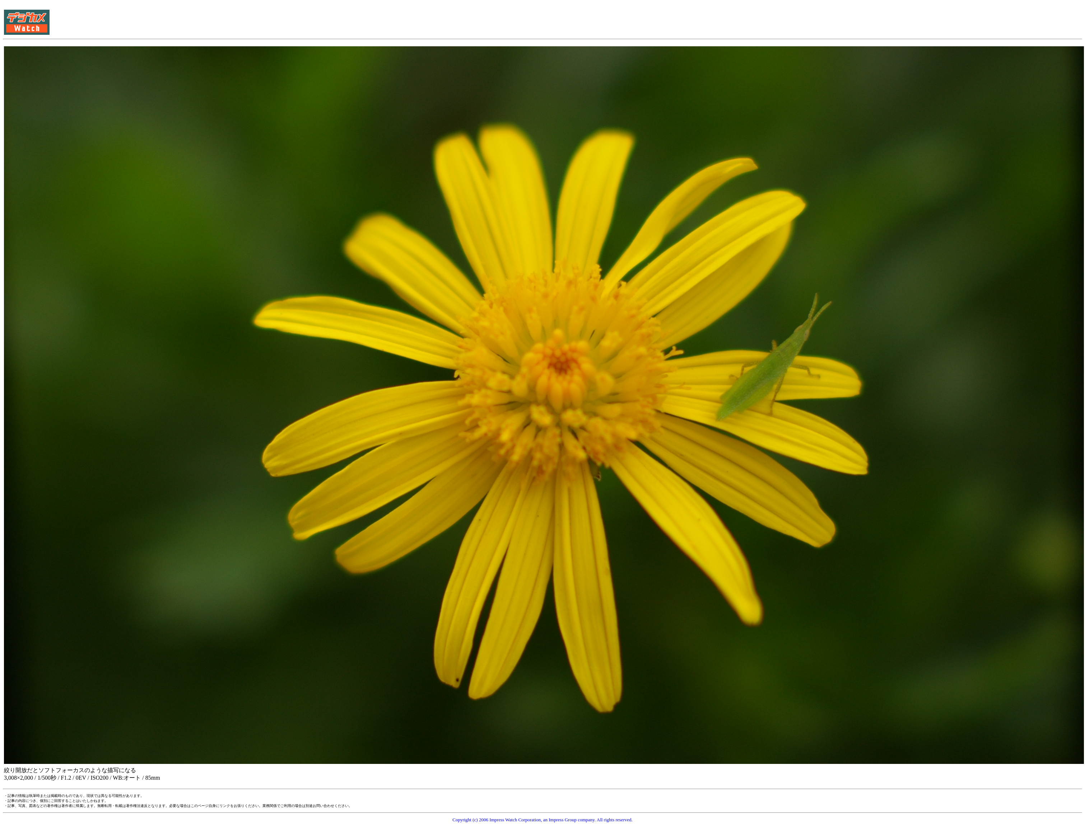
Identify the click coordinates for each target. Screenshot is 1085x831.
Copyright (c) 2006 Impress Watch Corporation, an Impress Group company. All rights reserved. (542, 819)
